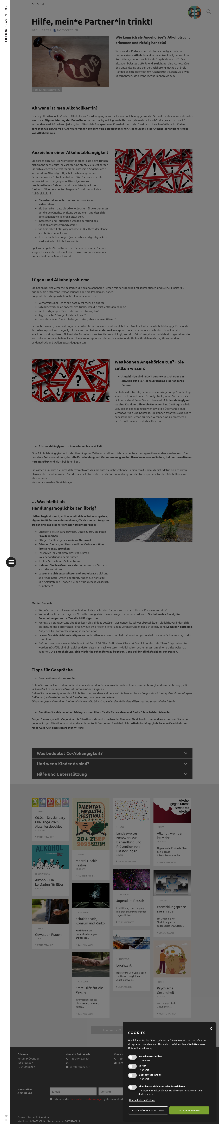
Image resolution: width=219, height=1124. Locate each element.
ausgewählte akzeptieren (148, 1110)
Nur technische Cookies (142, 1100)
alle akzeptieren (189, 1110)
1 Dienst (143, 1069)
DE (6, 1116)
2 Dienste (144, 1060)
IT (6, 1119)
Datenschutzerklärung (140, 1047)
